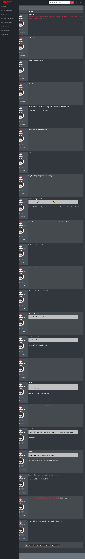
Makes (4, 15)
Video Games (6, 11)
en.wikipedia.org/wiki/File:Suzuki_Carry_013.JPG (62, 498)
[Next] (68, 545)
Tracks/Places (6, 23)
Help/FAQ (5, 34)
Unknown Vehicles (8, 19)
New (3, 7)
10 (61, 545)
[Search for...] (59, 2)
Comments (5, 30)
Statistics (5, 27)
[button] (77, 2)
